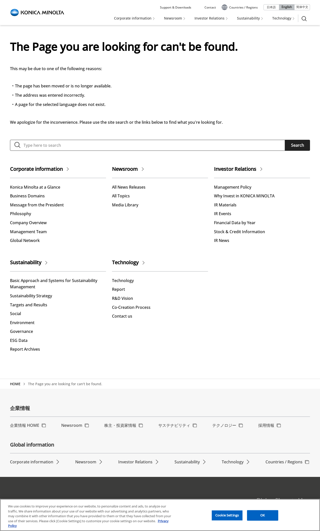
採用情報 (266, 425)
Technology (125, 262)
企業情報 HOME (24, 425)
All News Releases (129, 187)
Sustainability (25, 262)
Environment (22, 322)
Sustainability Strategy (31, 296)
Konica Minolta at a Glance (35, 187)
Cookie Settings (227, 516)
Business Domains (27, 196)
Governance (21, 331)
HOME (15, 383)
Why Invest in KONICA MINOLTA (244, 196)
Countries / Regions (284, 462)
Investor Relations (235, 169)
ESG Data (19, 340)
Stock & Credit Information (239, 231)
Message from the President (37, 205)
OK (262, 516)
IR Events (222, 213)
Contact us (122, 316)
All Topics (121, 196)
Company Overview (28, 222)
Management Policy (232, 187)
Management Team (28, 231)
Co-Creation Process (131, 307)
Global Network (25, 240)
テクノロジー (224, 425)
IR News (221, 240)
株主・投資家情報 (120, 425)
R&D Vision (122, 298)
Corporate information (36, 169)
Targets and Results (28, 305)
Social (15, 313)
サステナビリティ (174, 425)
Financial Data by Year (235, 222)
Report (118, 289)
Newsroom (125, 169)
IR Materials (225, 205)
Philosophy (20, 213)
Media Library (125, 205)
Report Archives (25, 349)
